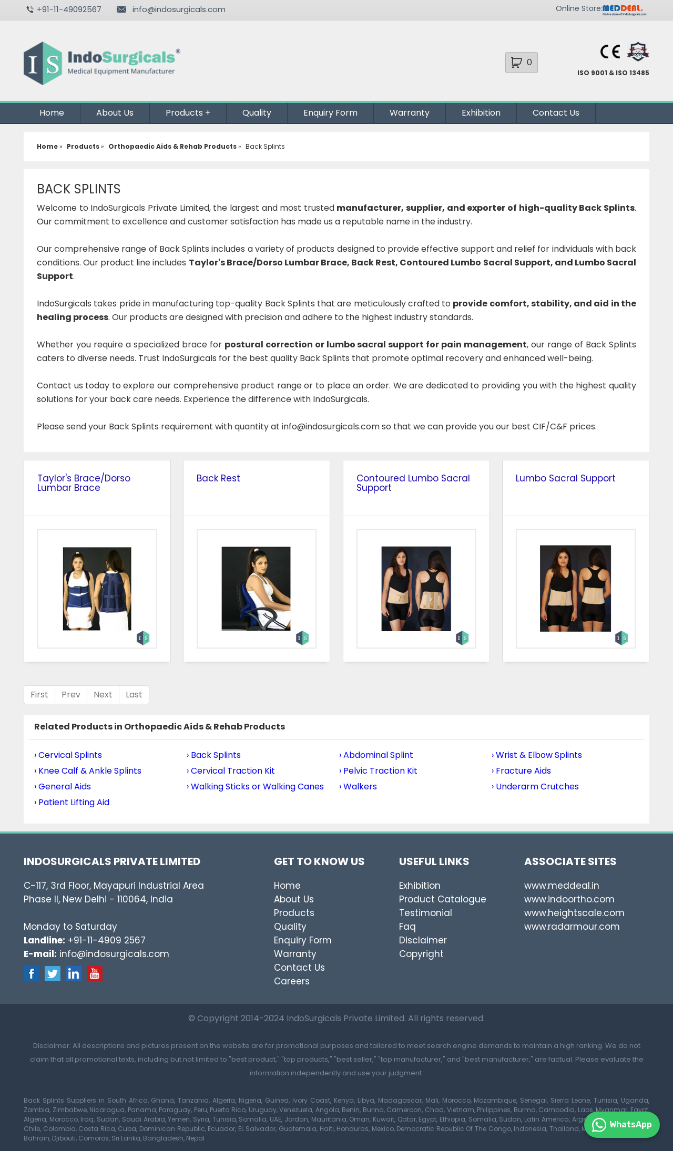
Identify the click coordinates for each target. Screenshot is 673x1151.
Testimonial (425, 913)
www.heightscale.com (574, 913)
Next (103, 694)
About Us (115, 113)
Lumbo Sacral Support (566, 478)
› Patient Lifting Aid (71, 802)
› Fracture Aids (521, 771)
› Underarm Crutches (535, 786)
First (39, 694)
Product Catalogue (442, 899)
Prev (71, 694)
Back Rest (218, 478)
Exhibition (481, 113)
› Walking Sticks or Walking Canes (255, 786)
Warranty (410, 113)
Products (184, 113)
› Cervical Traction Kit (231, 771)
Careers (292, 981)
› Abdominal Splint (376, 755)
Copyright (421, 954)
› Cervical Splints (68, 755)
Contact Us (556, 113)
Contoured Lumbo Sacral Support (413, 483)
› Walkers (358, 786)
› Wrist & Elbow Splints (537, 755)
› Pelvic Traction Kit (378, 771)
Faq (407, 926)
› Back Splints (214, 755)
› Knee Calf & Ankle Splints (87, 771)
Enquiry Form (330, 113)
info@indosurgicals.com (179, 9)
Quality (256, 113)
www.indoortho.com (569, 899)
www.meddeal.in (561, 885)
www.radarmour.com (572, 926)
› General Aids (62, 786)
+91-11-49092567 (69, 9)
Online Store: (579, 8)
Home (51, 113)
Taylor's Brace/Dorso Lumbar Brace (83, 483)
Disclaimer (423, 940)
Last (134, 694)
